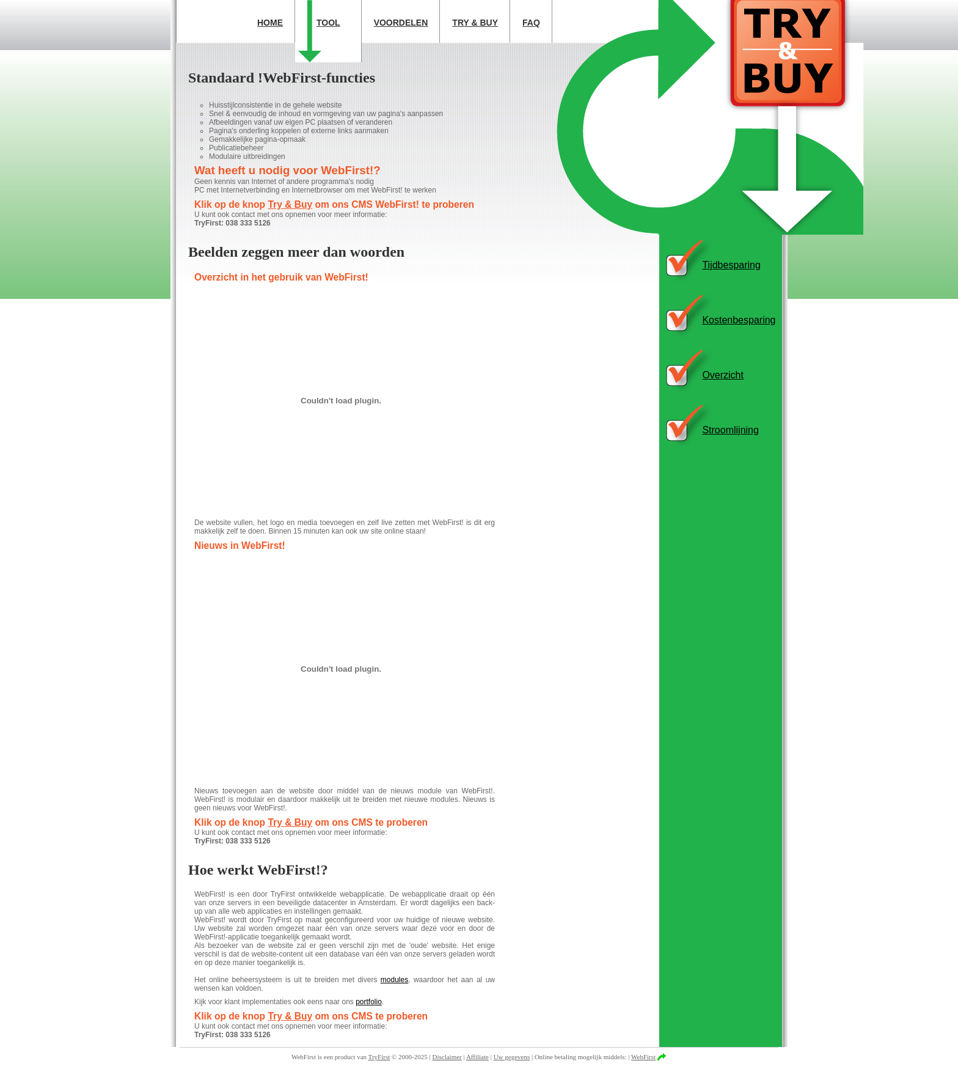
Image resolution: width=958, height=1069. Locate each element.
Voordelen (401, 23)
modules (394, 979)
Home (270, 23)
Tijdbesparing (731, 265)
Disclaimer (447, 1056)
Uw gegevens (512, 1056)
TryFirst (379, 1056)
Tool (328, 23)
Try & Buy (475, 23)
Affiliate (477, 1056)
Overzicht (723, 375)
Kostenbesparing (738, 320)
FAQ (531, 23)
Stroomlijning (730, 430)
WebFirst (643, 1056)
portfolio (369, 1001)
